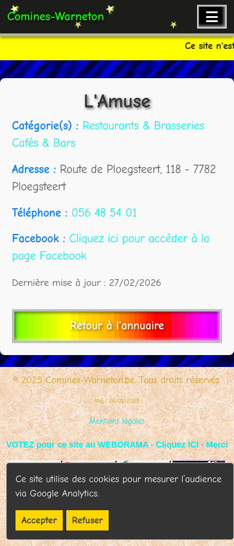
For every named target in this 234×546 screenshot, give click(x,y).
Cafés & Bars (44, 143)
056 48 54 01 (104, 213)
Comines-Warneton (55, 16)
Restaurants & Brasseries (143, 125)
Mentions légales (117, 421)
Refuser (87, 520)
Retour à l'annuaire (117, 325)
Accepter (39, 520)
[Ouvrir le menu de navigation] (212, 17)
